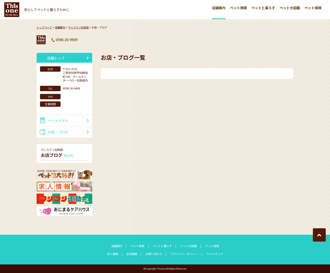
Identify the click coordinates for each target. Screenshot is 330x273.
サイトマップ (214, 254)
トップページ (44, 27)
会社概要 (131, 254)
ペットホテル (58, 120)
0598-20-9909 (66, 39)
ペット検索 (238, 7)
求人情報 (112, 254)
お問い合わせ (154, 254)
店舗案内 (219, 7)
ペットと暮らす (263, 7)
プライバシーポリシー (184, 254)
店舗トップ (55, 58)
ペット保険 (312, 7)
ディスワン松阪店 (78, 27)
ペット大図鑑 (289, 7)
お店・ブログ (58, 132)
